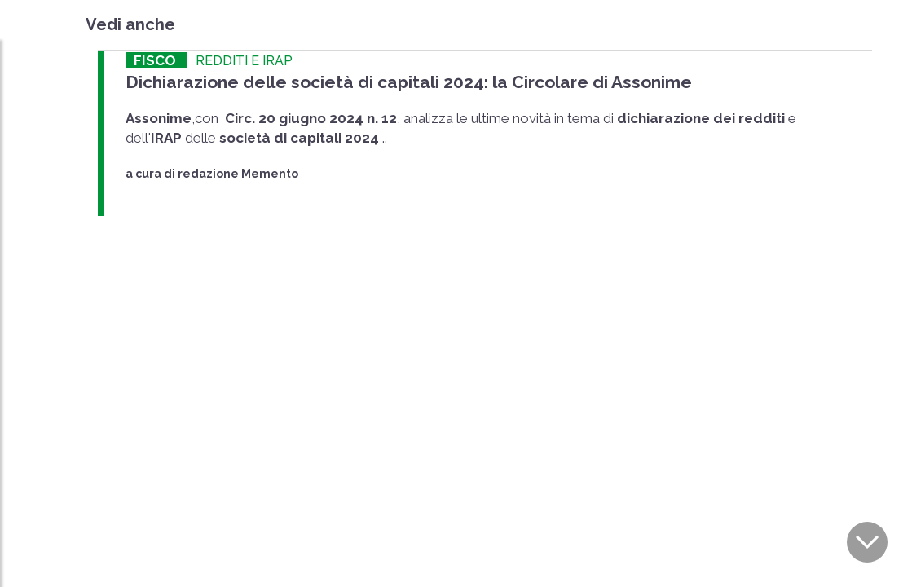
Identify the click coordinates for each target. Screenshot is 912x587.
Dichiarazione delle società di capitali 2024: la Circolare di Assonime (409, 82)
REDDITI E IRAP (244, 60)
